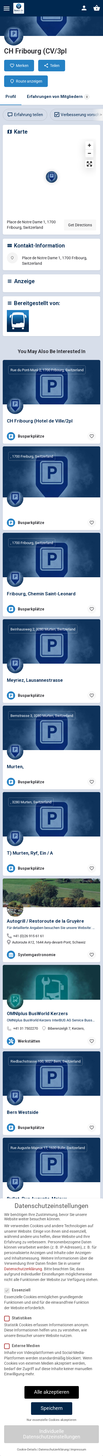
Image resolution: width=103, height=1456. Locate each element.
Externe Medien (23, 1351)
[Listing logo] (13, 36)
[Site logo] (19, 8)
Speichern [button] (52, 1413)
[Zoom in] (89, 145)
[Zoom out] (89, 153)
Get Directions (80, 225)
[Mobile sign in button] (84, 8)
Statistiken (19, 1323)
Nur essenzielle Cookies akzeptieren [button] (51, 1425)
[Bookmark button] (91, 436)
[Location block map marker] (51, 177)
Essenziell (19, 1295)
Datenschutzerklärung (23, 1274)
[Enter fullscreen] (89, 164)
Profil (10, 96)
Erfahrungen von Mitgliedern (58, 96)
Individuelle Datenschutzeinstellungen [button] (51, 1439)
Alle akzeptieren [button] (51, 1397)
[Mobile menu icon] (6, 8)
